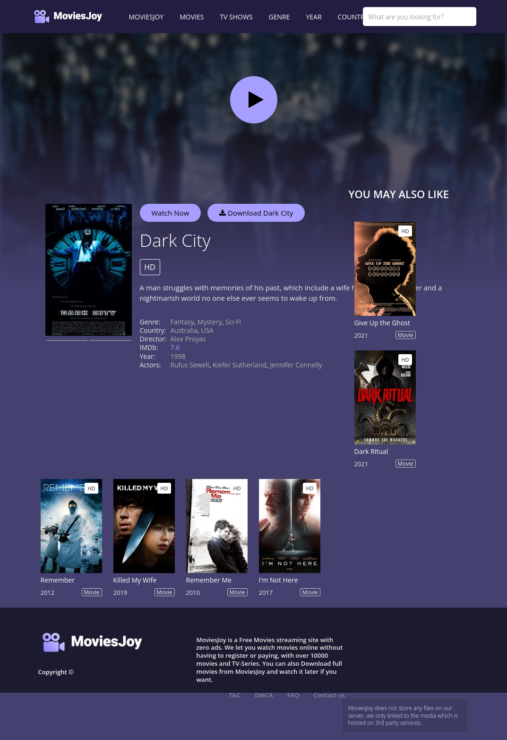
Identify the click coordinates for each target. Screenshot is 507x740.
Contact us (329, 695)
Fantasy (182, 321)
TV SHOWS (236, 16)
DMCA (264, 695)
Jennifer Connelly (296, 364)
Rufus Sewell (190, 364)
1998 (178, 356)
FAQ (293, 695)
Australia (184, 330)
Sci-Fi (233, 321)
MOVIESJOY (146, 16)
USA (207, 330)
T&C (235, 695)
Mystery (210, 321)
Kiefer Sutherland (239, 364)
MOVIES (192, 16)
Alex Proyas (188, 338)
